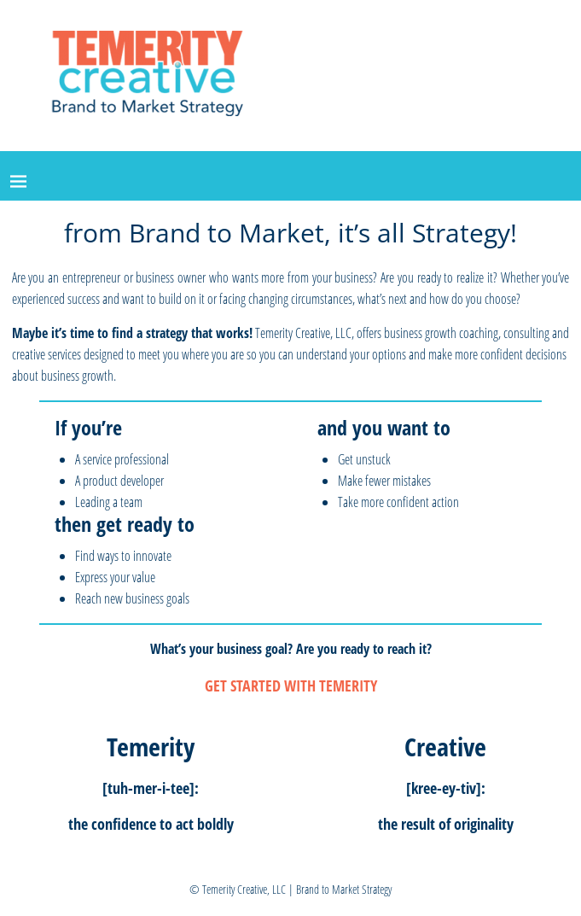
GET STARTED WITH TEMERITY (291, 685)
